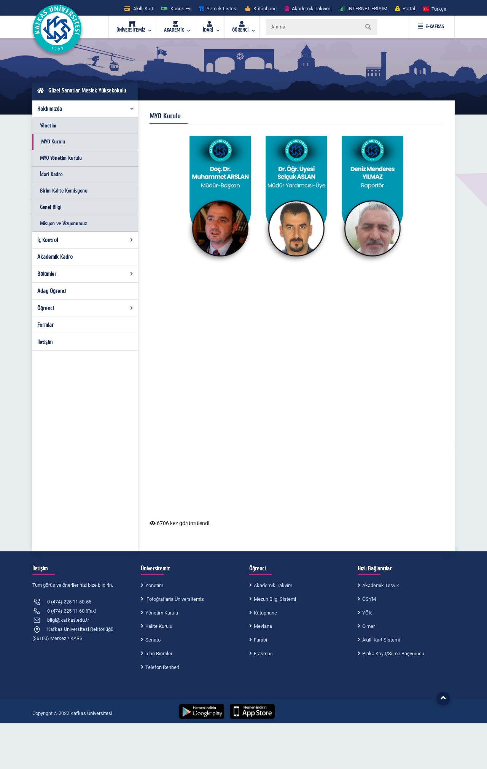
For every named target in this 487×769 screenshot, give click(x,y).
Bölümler (85, 274)
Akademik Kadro (55, 256)
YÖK (367, 613)
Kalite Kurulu (158, 626)
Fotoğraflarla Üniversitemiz (174, 599)
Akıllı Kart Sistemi (381, 640)
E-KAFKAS (431, 27)
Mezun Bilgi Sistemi (275, 599)
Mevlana (263, 626)
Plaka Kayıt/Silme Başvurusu (393, 653)
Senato (153, 640)
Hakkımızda (86, 108)
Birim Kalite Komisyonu (64, 191)
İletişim (45, 342)
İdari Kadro (51, 174)
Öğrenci (85, 308)
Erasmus (263, 653)
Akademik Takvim (273, 585)
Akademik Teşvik (380, 585)
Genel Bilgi (50, 207)
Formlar (45, 325)
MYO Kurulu (53, 142)
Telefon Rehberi (162, 667)
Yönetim (48, 126)
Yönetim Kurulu (161, 613)
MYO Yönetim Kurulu (61, 158)
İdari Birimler (158, 653)
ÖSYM (369, 599)
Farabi (260, 640)
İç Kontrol (85, 240)
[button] (435, 8)
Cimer (368, 626)
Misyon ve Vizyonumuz (63, 223)
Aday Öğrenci (51, 291)
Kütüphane (265, 613)
